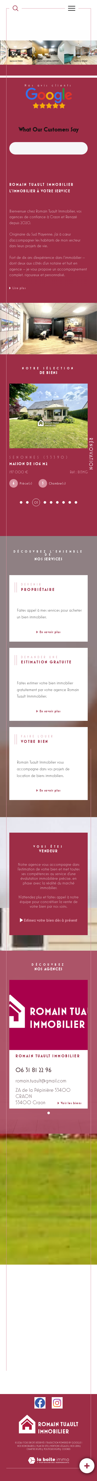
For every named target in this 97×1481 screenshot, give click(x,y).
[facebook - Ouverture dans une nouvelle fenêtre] (40, 1403)
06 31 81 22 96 (33, 1069)
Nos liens (74, 1446)
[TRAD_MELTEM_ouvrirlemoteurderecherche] (15, 8)
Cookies (66, 1449)
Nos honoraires (25, 1446)
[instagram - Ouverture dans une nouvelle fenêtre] (57, 1403)
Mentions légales (59, 1446)
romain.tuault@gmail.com (41, 1080)
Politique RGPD (52, 1449)
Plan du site (42, 1446)
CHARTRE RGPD (34, 1449)
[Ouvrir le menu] (71, 8)
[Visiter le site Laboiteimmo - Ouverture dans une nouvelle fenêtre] (48, 1465)
